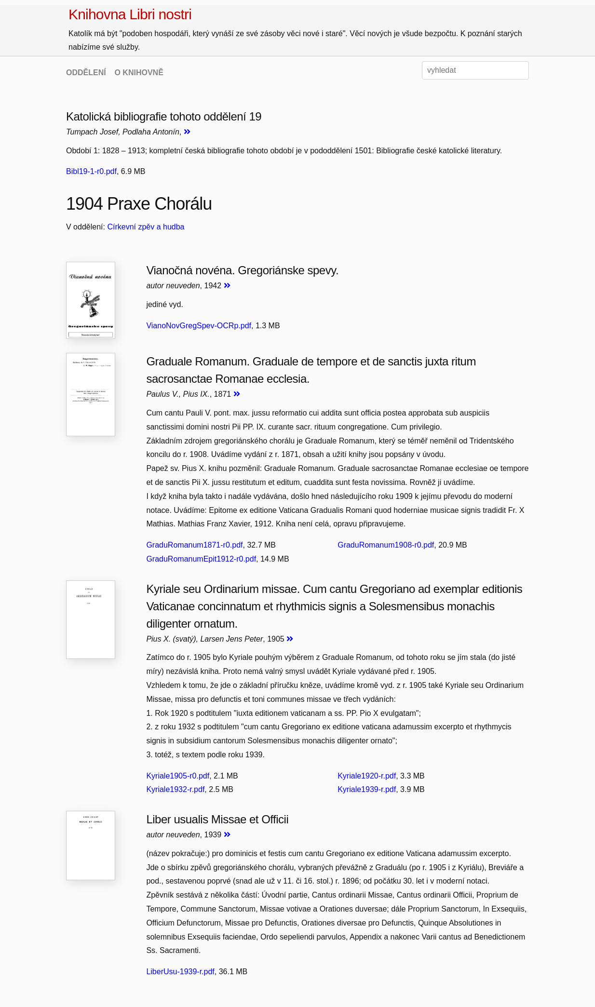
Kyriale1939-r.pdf (367, 789)
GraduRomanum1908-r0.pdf (386, 545)
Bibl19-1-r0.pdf (91, 171)
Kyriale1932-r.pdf (175, 789)
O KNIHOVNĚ (138, 72)
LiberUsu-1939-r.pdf (180, 971)
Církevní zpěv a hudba (145, 227)
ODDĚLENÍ (86, 72)
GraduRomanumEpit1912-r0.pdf (201, 559)
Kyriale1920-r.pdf (367, 776)
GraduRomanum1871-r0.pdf (194, 545)
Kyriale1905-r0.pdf (177, 776)
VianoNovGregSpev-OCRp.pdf (198, 326)
